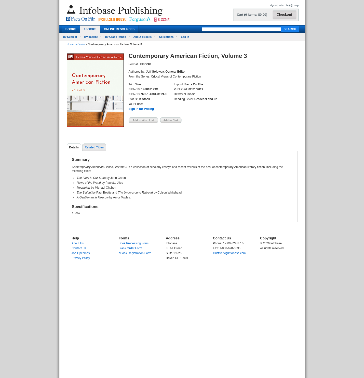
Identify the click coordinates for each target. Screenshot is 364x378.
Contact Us (79, 248)
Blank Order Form (130, 248)
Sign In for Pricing (141, 109)
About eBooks (142, 36)
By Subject (70, 36)
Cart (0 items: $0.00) (252, 14)
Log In (185, 36)
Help (296, 5)
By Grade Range (115, 36)
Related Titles (94, 147)
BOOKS (71, 29)
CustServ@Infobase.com (229, 253)
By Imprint (90, 36)
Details (74, 147)
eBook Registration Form (135, 253)
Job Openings (81, 253)
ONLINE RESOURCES (119, 29)
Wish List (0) (285, 5)
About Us (78, 243)
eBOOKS (90, 29)
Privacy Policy (81, 258)
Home (70, 44)
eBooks (80, 44)
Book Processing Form (133, 243)
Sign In (273, 5)
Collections (166, 36)
